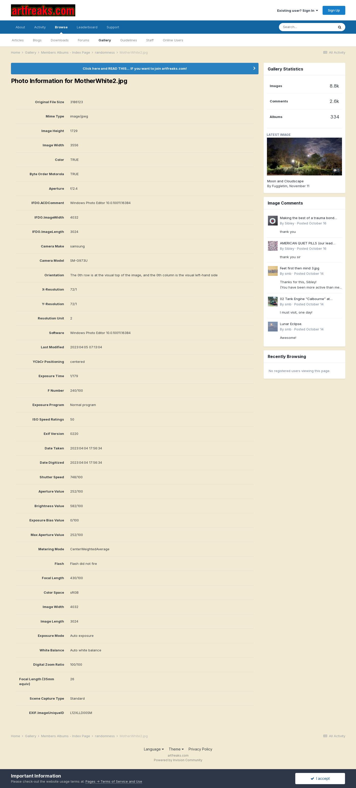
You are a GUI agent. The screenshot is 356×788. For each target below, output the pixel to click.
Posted (311, 223)
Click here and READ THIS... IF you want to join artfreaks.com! (135, 68)
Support (113, 27)
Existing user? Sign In (297, 10)
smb (288, 273)
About (20, 27)
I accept (320, 778)
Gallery (105, 40)
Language (154, 749)
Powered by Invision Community (178, 760)
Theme (176, 749)
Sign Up (334, 10)
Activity (40, 27)
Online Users (173, 40)
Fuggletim (279, 186)
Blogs (37, 40)
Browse (61, 29)
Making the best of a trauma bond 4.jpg (307, 218)
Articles (18, 40)
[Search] (306, 27)
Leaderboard (87, 27)
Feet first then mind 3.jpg (299, 268)
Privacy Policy (200, 749)
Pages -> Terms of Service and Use (113, 781)
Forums (83, 40)
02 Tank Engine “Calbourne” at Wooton (305, 299)
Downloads (60, 40)
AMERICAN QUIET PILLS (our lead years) (306, 243)
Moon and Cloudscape (285, 181)
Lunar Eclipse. (291, 324)
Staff (150, 40)
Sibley (289, 223)
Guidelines (128, 40)
